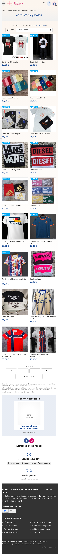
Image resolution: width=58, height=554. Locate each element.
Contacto (36, 532)
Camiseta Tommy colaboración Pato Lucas (13, 242)
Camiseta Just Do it (37, 205)
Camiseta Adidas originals (11, 134)
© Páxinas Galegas (49, 547)
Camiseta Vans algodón (11, 170)
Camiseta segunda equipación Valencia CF (41, 242)
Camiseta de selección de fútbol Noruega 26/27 (14, 355)
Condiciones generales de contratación (16, 544)
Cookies (44, 541)
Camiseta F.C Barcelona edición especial (14, 280)
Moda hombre (29, 389)
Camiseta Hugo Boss (37, 62)
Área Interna (37, 544)
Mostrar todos (41, 26)
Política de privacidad (32, 541)
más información (29, 432)
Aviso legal (18, 541)
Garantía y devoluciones (42, 522)
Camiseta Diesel (36, 170)
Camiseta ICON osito (10, 62)
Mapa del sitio (7, 541)
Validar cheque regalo (41, 529)
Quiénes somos (10, 525)
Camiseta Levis (35, 279)
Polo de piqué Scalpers (10, 98)
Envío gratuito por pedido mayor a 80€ (29, 427)
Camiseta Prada (8, 317)
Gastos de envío (11, 532)
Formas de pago (11, 529)
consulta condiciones (29, 479)
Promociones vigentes (41, 525)
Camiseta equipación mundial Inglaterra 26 (41, 355)
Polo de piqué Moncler (38, 98)
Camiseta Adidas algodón (11, 205)
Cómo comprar (10, 522)
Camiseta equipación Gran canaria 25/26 (43, 318)
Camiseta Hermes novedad (40, 134)
